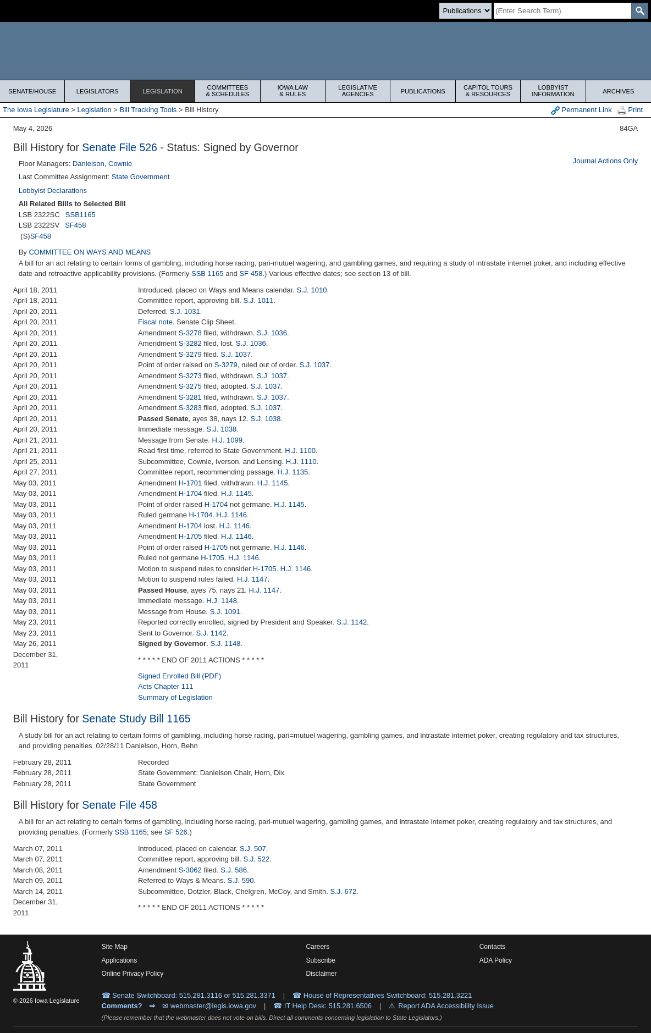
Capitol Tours (488, 90)
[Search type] (465, 11)
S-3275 (190, 386)
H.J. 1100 (300, 450)
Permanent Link (581, 110)
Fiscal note (155, 322)
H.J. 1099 (227, 440)
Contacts (492, 947)
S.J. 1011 (258, 300)
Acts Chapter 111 (165, 686)
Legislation (162, 91)
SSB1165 (80, 215)
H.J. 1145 (272, 483)
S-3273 (190, 376)
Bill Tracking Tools (148, 110)
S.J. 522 (256, 859)
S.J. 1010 (312, 290)
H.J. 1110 (301, 461)
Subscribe (320, 960)
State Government (141, 177)
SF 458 (250, 273)
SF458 (75, 225)
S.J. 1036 (272, 333)
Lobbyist (553, 90)
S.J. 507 (253, 848)
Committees (227, 90)
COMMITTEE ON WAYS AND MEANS (90, 252)
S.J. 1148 (225, 643)
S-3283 (190, 408)
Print (630, 110)
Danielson (88, 163)
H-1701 (190, 483)
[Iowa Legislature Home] (325, 51)
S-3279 (190, 354)
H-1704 (190, 493)
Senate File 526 (119, 147)
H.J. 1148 (221, 600)
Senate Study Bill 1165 (136, 718)
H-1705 (190, 536)
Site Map (115, 947)
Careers (317, 947)
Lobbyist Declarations (53, 190)
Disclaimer (321, 973)
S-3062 (190, 870)
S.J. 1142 (351, 622)
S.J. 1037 (235, 354)
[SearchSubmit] (639, 11)
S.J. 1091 (225, 611)
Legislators (97, 91)
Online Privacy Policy (133, 973)
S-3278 (190, 333)
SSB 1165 (207, 273)
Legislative (357, 90)
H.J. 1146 (231, 515)
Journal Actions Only (605, 161)
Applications (119, 960)
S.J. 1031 (185, 311)
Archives (618, 91)
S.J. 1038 (266, 419)
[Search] (562, 11)
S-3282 (190, 343)
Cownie (120, 163)
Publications (422, 91)
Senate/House (32, 91)
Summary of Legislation (175, 697)
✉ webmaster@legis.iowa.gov (209, 1006)
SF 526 (175, 832)
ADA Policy (495, 960)
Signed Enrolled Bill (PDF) (179, 676)
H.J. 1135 (293, 472)
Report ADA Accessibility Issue (446, 1006)
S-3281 (190, 397)
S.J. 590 (241, 880)
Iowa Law (293, 90)
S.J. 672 (343, 891)
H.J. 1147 (252, 579)
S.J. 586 (233, 870)
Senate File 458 (119, 805)
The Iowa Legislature (36, 110)
